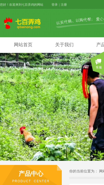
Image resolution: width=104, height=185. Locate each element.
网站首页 (23, 44)
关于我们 (64, 44)
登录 (54, 4)
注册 (64, 4)
